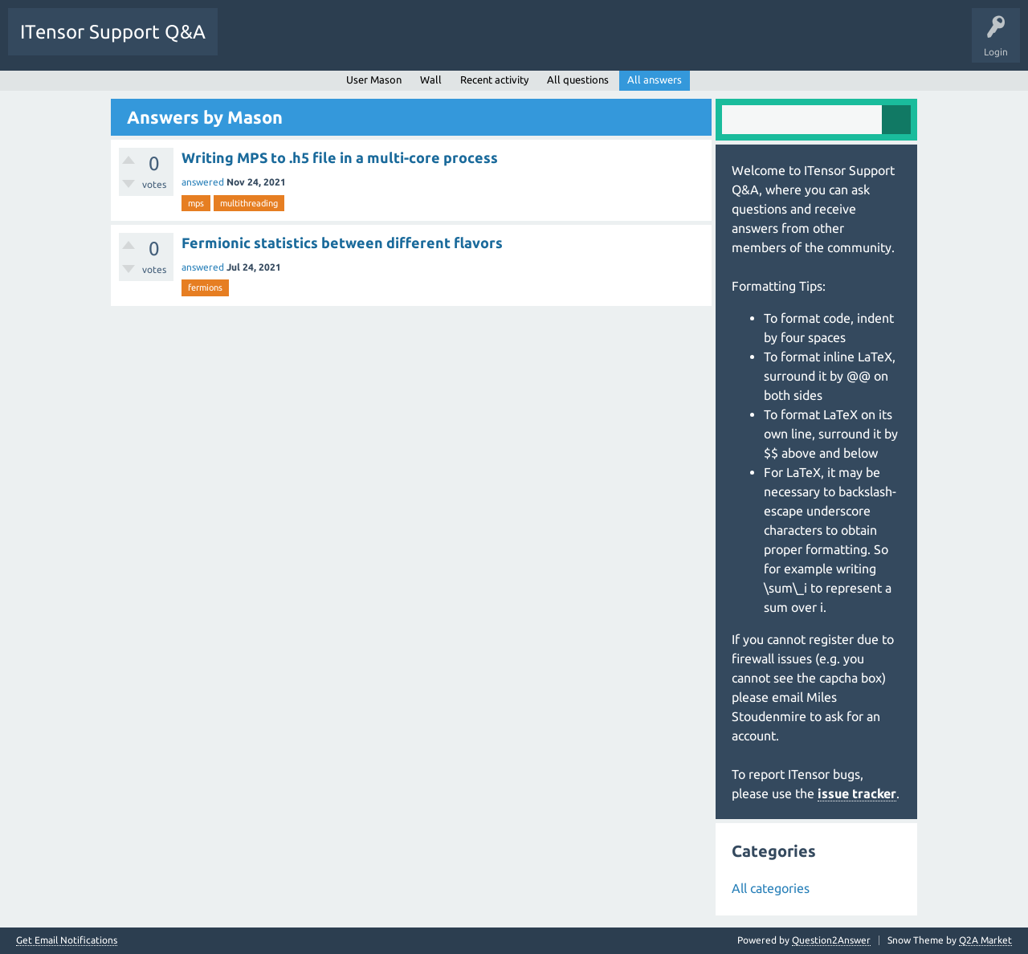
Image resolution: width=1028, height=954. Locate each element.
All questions (578, 79)
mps (196, 203)
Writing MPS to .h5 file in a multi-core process (340, 157)
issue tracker (857, 793)
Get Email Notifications (66, 940)
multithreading (249, 203)
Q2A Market (985, 940)
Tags (380, 43)
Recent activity (494, 79)
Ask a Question (498, 43)
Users (431, 43)
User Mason (374, 79)
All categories (771, 888)
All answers (654, 79)
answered (203, 182)
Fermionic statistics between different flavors (342, 242)
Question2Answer (831, 940)
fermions (205, 287)
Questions (252, 43)
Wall (431, 79)
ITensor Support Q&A (113, 32)
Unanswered (319, 43)
